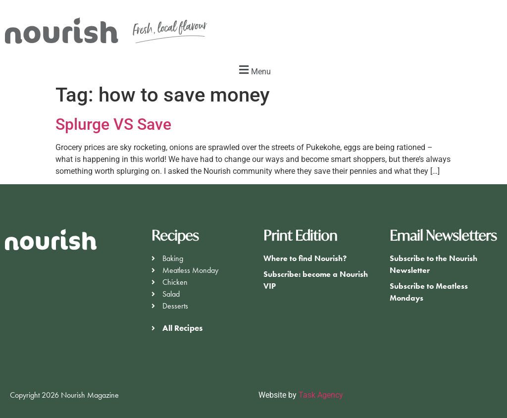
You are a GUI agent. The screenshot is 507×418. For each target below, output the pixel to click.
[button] (253, 70)
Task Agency (321, 395)
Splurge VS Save (113, 124)
